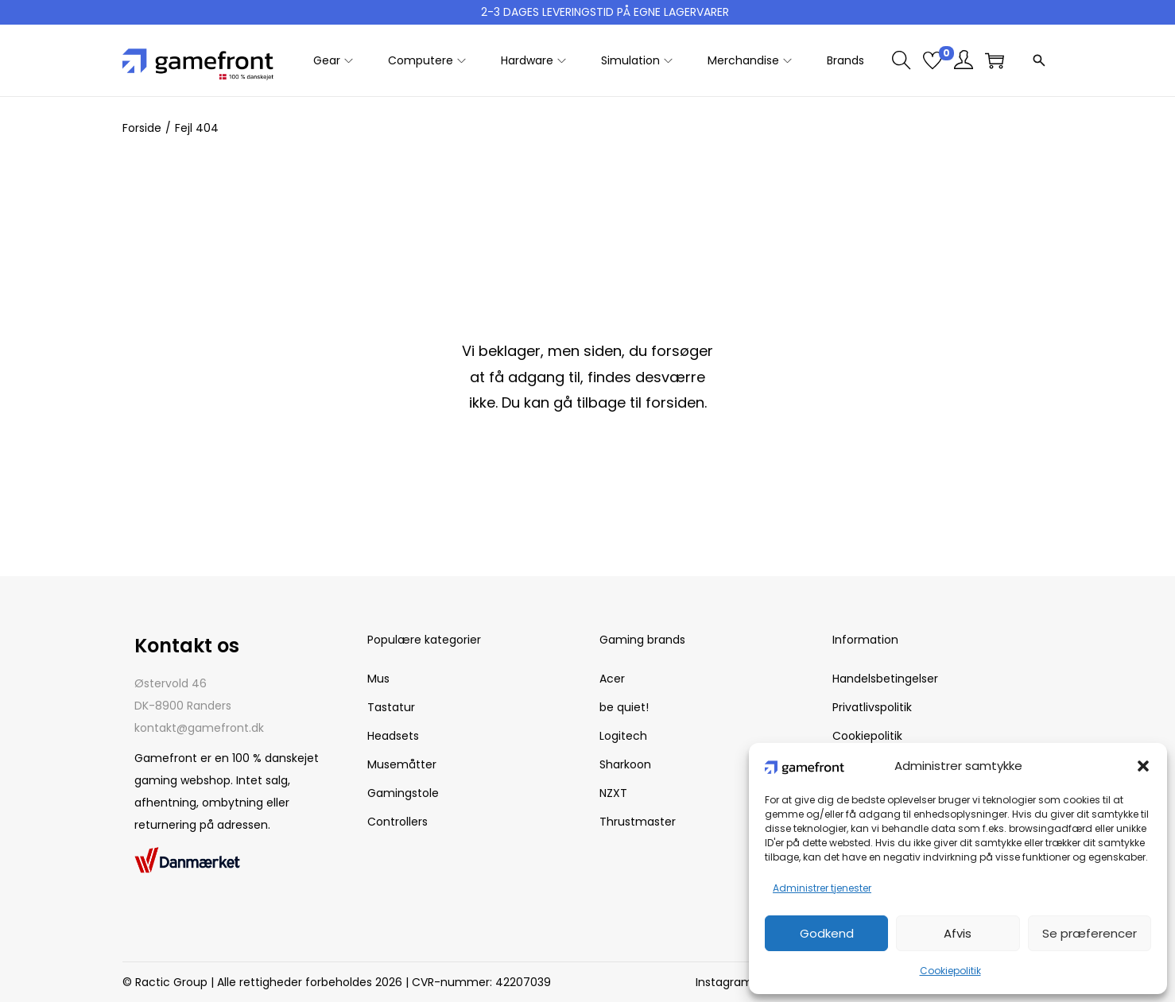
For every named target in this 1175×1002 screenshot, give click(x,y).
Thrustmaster (637, 822)
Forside (141, 128)
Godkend (827, 933)
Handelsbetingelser (885, 679)
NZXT (613, 793)
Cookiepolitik (950, 970)
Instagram (724, 982)
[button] (1143, 766)
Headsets (393, 736)
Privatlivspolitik (872, 707)
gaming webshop (182, 780)
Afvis (957, 933)
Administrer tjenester (822, 888)
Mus (378, 679)
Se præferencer (1089, 933)
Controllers (397, 822)
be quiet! (624, 707)
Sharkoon (625, 764)
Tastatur (391, 707)
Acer (612, 679)
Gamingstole (403, 793)
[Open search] (1039, 60)
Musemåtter (401, 764)
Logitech (623, 736)
